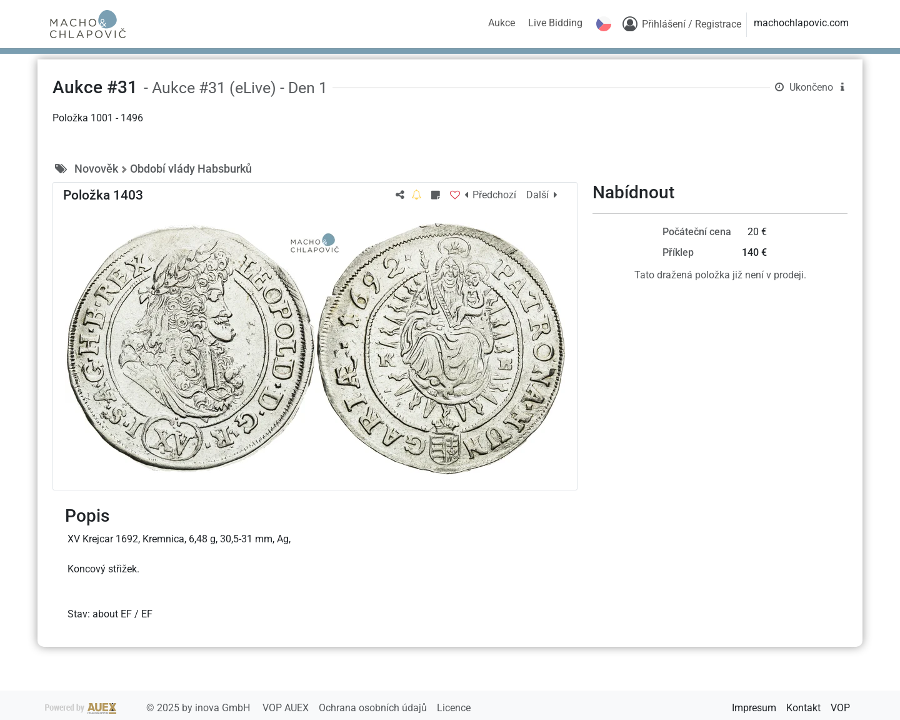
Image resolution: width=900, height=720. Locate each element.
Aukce (501, 23)
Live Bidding (555, 23)
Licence (454, 708)
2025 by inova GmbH (148, 708)
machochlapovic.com (801, 23)
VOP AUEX (286, 708)
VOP (840, 708)
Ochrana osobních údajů (374, 708)
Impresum (754, 708)
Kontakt (803, 708)
